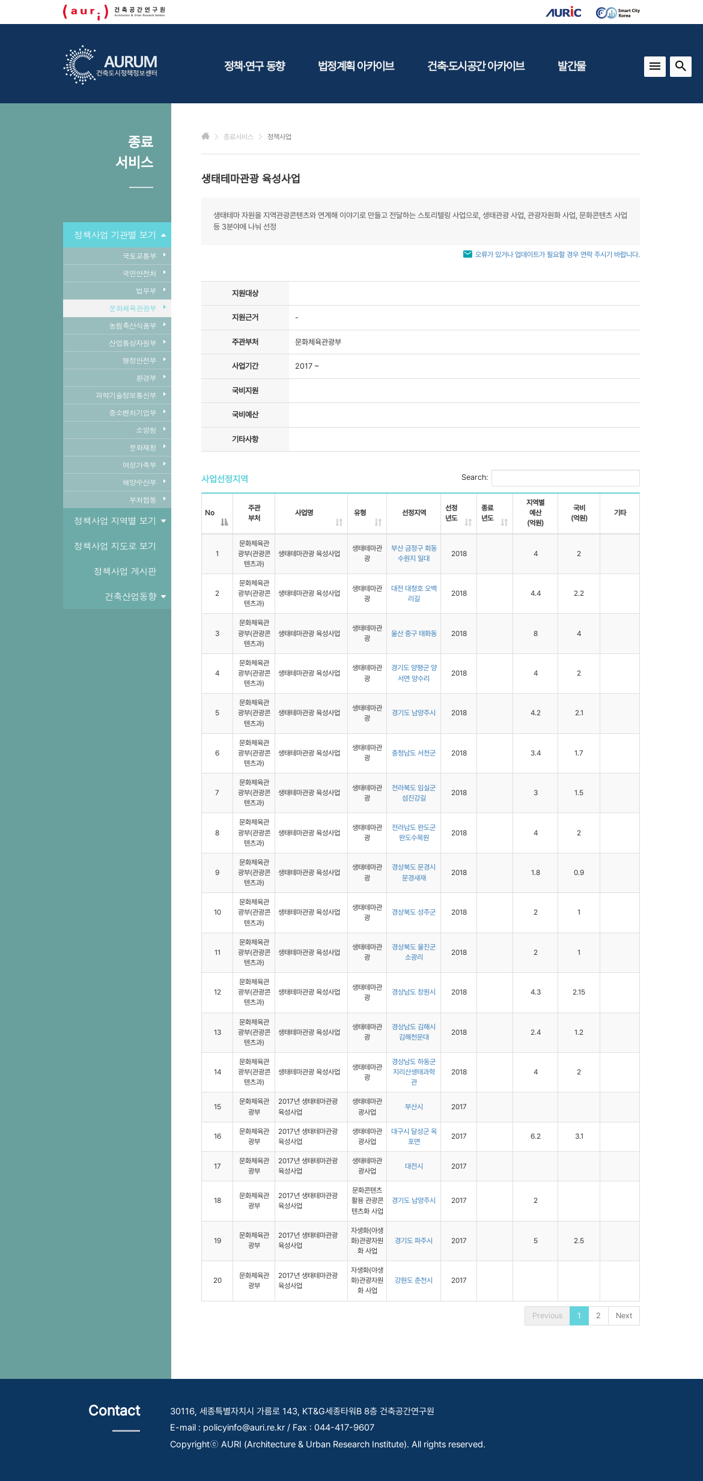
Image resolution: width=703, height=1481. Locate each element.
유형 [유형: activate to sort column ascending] (360, 513)
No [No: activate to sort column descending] (210, 513)
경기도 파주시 (414, 1241)
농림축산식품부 (137, 325)
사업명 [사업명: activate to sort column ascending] (304, 513)
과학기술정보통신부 (130, 395)
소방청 (150, 430)
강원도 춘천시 (414, 1280)
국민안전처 (144, 273)
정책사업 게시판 (125, 571)
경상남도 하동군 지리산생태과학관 (414, 1072)
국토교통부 (144, 255)
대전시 (414, 1166)
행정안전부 (144, 360)
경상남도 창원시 (414, 992)
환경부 (150, 377)
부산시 (414, 1107)
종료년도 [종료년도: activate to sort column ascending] (487, 513)
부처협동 (147, 499)
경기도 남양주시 (414, 713)
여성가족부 (144, 464)
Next (624, 1315)
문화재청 (147, 447)
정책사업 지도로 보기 (115, 545)
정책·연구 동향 (254, 66)
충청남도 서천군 (414, 753)
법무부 (150, 290)
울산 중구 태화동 (414, 633)
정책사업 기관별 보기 (119, 234)
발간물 (571, 66)
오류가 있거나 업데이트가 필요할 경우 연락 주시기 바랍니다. (557, 254)
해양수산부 (144, 482)
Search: (550, 478)
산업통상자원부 (137, 343)
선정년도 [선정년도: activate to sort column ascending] (451, 513)
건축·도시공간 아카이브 (475, 66)
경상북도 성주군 (414, 912)
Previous (547, 1315)
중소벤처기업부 (137, 412)
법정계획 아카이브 (356, 66)
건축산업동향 (135, 596)
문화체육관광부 (137, 308)
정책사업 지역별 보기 (119, 520)
